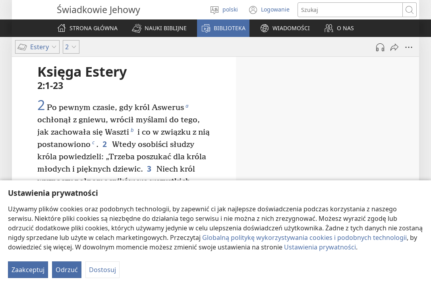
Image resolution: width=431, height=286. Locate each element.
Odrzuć (67, 269)
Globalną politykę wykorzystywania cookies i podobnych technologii (304, 237)
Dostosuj (102, 269)
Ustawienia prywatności (320, 247)
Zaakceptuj (28, 269)
